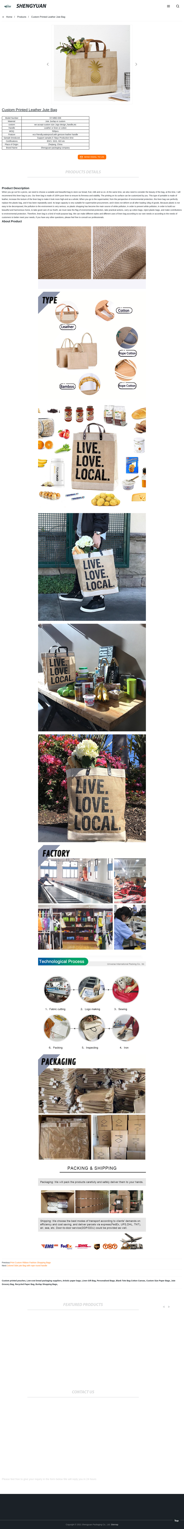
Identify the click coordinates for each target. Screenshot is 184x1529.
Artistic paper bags (72, 1281)
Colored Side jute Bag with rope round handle (26, 1265)
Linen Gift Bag (89, 1281)
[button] (168, 6)
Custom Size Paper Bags (158, 1281)
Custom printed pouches (14, 1281)
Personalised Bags (106, 1281)
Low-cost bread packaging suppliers (44, 1281)
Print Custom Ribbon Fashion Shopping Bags (30, 1262)
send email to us (92, 157)
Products (21, 17)
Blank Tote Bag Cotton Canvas (130, 1281)
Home (9, 17)
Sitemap (114, 1524)
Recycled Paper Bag (24, 1284)
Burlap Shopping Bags (46, 1284)
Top (176, 1520)
